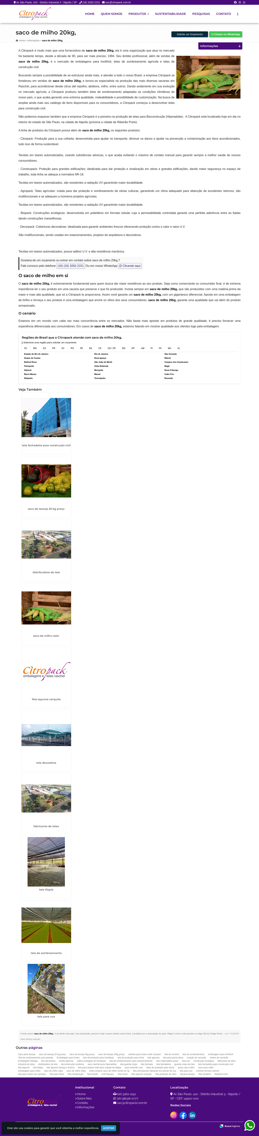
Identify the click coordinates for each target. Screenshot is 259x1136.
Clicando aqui (129, 265)
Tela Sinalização (75, 1074)
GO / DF (112, 348)
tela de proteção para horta (130, 1057)
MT (133, 348)
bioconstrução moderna (72, 1064)
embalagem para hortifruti (220, 1054)
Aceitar (108, 1128)
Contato (223, 14)
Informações (85, 1107)
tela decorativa (46, 762)
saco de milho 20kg (76, 1070)
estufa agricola (66, 1060)
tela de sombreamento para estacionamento (131, 1060)
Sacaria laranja (187, 1074)
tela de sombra (171, 1054)
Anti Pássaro (107, 1074)
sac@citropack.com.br (118, 2)
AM (142, 348)
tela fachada (147, 1064)
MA (169, 348)
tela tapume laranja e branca (60, 1067)
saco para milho (206, 1067)
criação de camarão (196, 1057)
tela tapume (24, 1067)
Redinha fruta (221, 1074)
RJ (25, 348)
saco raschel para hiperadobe (102, 1064)
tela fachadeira (163, 1064)
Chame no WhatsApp (225, 34)
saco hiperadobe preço (167, 1060)
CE (100, 348)
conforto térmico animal (207, 1070)
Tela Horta (122, 1074)
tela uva (186, 1060)
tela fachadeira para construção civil (46, 445)
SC (63, 348)
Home (90, 14)
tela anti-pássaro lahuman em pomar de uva (154, 1070)
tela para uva (46, 1016)
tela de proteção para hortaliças (98, 1057)
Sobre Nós (84, 1098)
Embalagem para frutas (68, 1057)
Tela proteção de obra (165, 1074)
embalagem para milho (29, 1070)
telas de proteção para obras (160, 1067)
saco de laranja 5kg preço (82, 1054)
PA (160, 348)
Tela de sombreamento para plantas (35, 1057)
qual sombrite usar (134, 1067)
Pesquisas (201, 14)
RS (72, 348)
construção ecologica (203, 1060)
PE (81, 348)
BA (90, 348)
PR (53, 348)
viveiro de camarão (219, 1057)
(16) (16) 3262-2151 (71, 265)
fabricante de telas (46, 826)
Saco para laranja (26, 1054)
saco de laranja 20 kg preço (46, 508)
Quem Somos (111, 14)
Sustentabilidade (170, 14)
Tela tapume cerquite (46, 699)
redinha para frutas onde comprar (144, 1054)
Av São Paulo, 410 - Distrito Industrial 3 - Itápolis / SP (46, 2)
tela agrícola (153, 1057)
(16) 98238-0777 (127, 1098)
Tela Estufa (92, 1074)
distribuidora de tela (46, 572)
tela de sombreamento (46, 952)
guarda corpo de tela (184, 1064)
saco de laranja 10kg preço (111, 1054)
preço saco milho (186, 1067)
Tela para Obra (56, 1074)
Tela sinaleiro (204, 1074)
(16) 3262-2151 (91, 2)
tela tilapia (46, 889)
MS (123, 348)
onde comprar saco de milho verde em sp (109, 1070)
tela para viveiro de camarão (32, 1074)
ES (44, 348)
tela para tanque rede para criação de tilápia (99, 1067)
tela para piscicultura (173, 1057)
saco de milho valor (46, 635)
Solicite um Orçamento (190, 34)
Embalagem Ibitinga (28, 1060)
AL (178, 348)
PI (151, 348)
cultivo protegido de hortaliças (91, 1060)
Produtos (138, 14)
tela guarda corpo (128, 1064)
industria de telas (26, 1064)
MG (35, 348)
